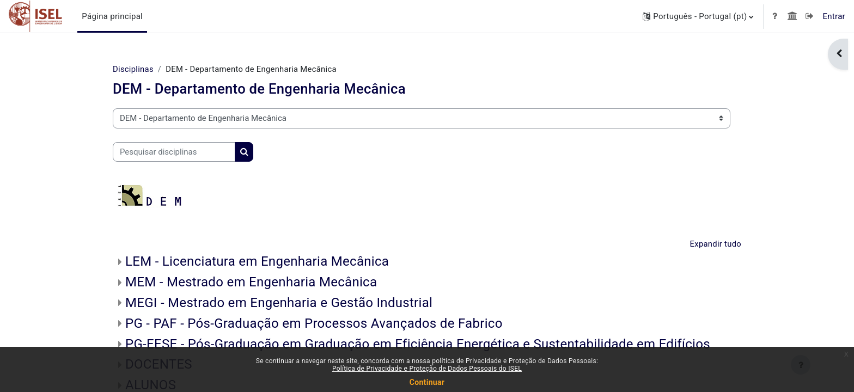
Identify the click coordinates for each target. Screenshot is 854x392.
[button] (698, 16)
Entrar (833, 16)
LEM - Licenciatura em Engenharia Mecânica (257, 262)
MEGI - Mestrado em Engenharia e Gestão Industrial (278, 303)
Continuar (427, 382)
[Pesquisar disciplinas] (174, 152)
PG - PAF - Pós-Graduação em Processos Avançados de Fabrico (314, 324)
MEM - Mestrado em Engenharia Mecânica (251, 283)
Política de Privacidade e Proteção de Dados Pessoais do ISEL (427, 368)
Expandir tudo (715, 244)
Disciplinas (133, 69)
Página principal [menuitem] (112, 16)
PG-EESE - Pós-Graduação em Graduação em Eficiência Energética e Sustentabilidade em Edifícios (417, 344)
